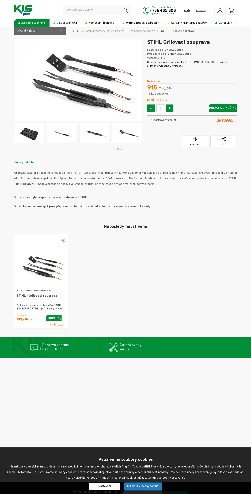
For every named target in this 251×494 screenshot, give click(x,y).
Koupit (55, 318)
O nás (187, 10)
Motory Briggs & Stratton (142, 23)
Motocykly (225, 23)
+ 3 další (117, 149)
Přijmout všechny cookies (143, 486)
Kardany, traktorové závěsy (189, 23)
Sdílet (223, 139)
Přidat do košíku (209, 108)
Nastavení (104, 486)
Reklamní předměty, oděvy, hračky (102, 31)
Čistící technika (67, 23)
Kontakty (201, 10)
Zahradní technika (33, 23)
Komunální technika (101, 23)
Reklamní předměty (142, 31)
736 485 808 (164, 10)
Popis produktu (24, 162)
